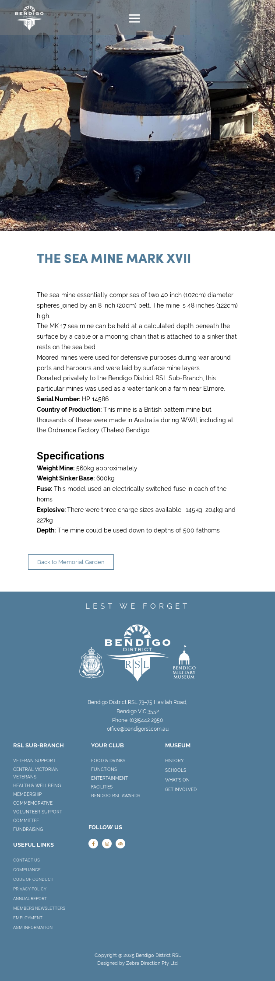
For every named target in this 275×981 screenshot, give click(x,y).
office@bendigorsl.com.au (138, 729)
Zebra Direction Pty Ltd (152, 963)
